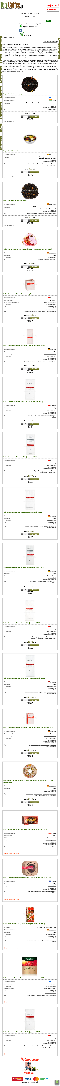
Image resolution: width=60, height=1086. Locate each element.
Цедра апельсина (47, 213)
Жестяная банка (52, 257)
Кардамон (34, 213)
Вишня (31, 692)
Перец (45, 1047)
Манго (48, 415)
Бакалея (51, 9)
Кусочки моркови (46, 470)
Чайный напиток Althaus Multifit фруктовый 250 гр (20, 457)
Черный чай (53, 106)
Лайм (40, 794)
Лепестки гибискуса (50, 526)
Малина (41, 795)
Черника (53, 692)
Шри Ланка (52, 154)
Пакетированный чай (50, 309)
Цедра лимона (42, 311)
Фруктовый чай (52, 306)
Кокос (43, 1045)
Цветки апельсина (47, 638)
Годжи (40, 692)
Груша (35, 163)
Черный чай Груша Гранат (12, 151)
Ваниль (33, 415)
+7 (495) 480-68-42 (29, 27)
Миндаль (33, 638)
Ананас (28, 415)
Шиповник (49, 311)
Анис (30, 1045)
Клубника (40, 259)
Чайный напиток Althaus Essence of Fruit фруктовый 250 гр (24, 678)
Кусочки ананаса (46, 163)
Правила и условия (30, 16)
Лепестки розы (48, 259)
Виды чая (11, 37)
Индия (54, 100)
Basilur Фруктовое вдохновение (46, 927)
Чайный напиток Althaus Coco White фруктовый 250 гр (22, 1032)
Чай (57, 5)
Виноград (37, 415)
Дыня (39, 470)
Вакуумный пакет (51, 356)
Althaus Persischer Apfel (50, 302)
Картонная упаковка (51, 304)
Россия (54, 97)
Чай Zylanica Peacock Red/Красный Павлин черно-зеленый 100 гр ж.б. (27, 249)
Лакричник (53, 1045)
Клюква (39, 163)
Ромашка (39, 638)
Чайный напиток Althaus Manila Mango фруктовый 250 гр (23, 401)
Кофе (50, 5)
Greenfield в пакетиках (50, 988)
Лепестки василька (51, 164)
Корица (50, 109)
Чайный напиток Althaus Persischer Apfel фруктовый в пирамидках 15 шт (28, 294)
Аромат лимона (29, 470)
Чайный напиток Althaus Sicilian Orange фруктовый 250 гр (23, 567)
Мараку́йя (49, 581)
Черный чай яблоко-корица (13, 94)
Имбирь (33, 940)
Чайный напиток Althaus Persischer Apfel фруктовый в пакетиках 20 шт (28, 727)
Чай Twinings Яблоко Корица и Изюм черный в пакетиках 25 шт (25, 829)
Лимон (26, 311)
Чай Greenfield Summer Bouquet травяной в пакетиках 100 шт (24, 978)
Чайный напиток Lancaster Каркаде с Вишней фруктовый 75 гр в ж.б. (27, 877)
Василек (31, 163)
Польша (53, 833)
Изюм (45, 846)
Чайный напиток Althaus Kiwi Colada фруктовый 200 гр (22, 512)
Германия (53, 298)
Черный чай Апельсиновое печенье (16, 200)
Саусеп (50, 1047)
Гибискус (43, 415)
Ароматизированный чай (49, 107)
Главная (4, 37)
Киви (31, 794)
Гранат (44, 692)
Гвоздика (29, 213)
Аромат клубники (34, 526)
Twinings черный (51, 837)
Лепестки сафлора (51, 637)
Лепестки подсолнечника (39, 581)
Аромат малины (33, 745)
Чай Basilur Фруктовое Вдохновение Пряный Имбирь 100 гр (24, 923)
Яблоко (54, 109)
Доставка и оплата (26, 13)
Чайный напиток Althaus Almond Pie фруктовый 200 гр (22, 623)
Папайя (38, 940)
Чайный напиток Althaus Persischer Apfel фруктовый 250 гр (24, 345)
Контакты (36, 13)
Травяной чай (52, 990)
